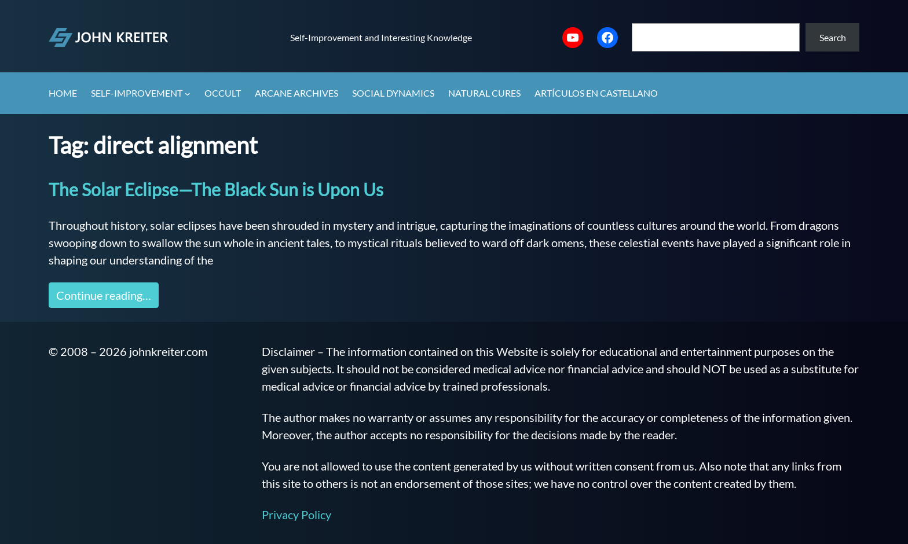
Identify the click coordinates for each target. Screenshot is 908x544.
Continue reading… (103, 295)
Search (832, 37)
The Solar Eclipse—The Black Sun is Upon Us (216, 189)
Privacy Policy (296, 514)
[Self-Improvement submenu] (188, 94)
